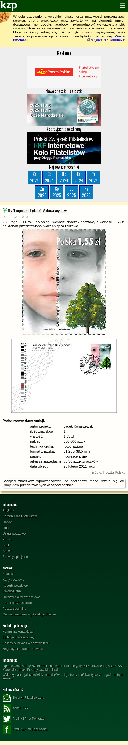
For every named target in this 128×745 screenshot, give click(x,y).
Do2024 (64, 177)
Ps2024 (93, 177)
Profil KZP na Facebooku (25, 729)
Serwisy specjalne (15, 557)
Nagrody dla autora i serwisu (23, 649)
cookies (19, 28)
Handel (8, 522)
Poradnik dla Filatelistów (20, 516)
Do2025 (71, 192)
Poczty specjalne (14, 608)
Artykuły (8, 510)
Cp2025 (56, 192)
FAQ (6, 545)
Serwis (7, 551)
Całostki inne (12, 591)
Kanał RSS (15, 708)
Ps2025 (86, 192)
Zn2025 (42, 192)
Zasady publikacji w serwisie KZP (26, 643)
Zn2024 (34, 177)
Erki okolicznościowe (17, 603)
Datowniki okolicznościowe (21, 597)
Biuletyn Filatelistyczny (19, 637)
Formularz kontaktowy (18, 631)
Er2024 (78, 177)
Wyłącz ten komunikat (106, 40)
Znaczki (8, 574)
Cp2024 (49, 177)
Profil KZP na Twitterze (24, 719)
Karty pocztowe (13, 580)
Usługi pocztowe (14, 533)
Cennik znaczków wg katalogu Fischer (29, 614)
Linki (6, 528)
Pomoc (7, 539)
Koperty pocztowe (15, 585)
